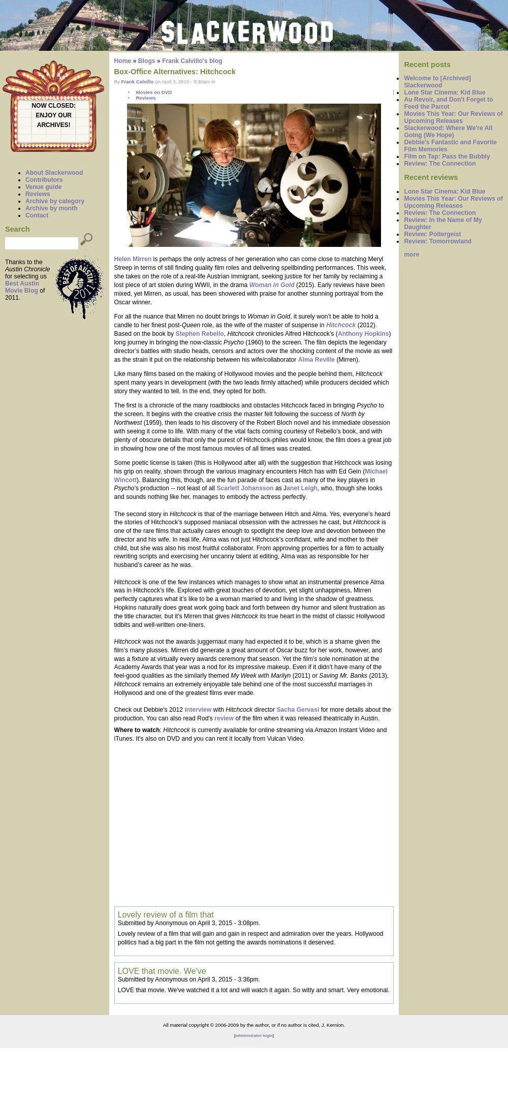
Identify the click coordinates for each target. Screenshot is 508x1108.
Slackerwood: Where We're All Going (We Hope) (448, 131)
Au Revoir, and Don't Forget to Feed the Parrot (448, 103)
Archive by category (54, 201)
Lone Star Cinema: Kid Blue (444, 92)
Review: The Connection (439, 163)
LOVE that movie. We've (162, 970)
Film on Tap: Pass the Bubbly (447, 156)
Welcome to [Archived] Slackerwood (437, 82)
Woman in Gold (272, 285)
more (411, 254)
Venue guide (43, 187)
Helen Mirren (133, 259)
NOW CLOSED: (53, 105)
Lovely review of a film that (166, 914)
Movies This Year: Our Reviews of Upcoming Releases (453, 117)
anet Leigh (302, 488)
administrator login (253, 1035)
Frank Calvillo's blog (192, 61)
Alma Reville (316, 359)
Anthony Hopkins (363, 333)
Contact (36, 215)
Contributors (44, 179)
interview (197, 709)
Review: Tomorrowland (437, 241)
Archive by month (51, 208)
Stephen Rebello (200, 333)
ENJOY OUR (54, 115)
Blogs (146, 61)
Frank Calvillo (137, 81)
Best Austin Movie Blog (22, 287)
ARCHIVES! (54, 125)
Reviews (37, 194)
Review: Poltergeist (432, 234)
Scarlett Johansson (244, 488)
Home (123, 61)
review (224, 718)
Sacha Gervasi (297, 709)
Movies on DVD (154, 92)
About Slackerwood (54, 172)
